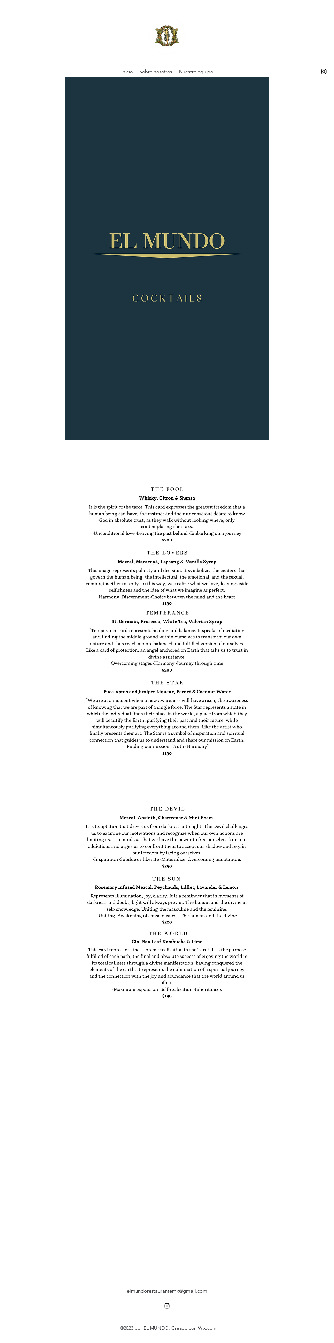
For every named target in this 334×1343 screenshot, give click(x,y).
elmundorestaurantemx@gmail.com (167, 1290)
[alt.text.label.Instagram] (323, 71)
